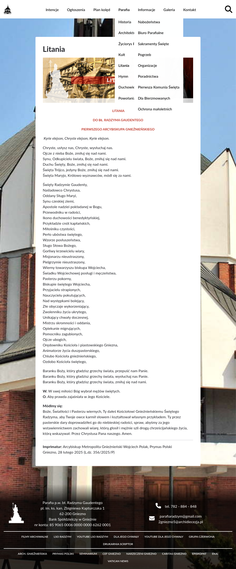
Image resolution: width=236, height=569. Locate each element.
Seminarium (88, 553)
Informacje (146, 9)
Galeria (169, 9)
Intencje (52, 9)
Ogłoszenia (76, 9)
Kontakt (189, 9)
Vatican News (118, 561)
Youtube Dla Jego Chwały (164, 536)
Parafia (124, 9)
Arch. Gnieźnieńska (32, 553)
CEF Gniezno (112, 553)
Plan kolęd (101, 9)
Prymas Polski (63, 553)
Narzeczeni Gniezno (141, 553)
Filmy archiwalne (34, 536)
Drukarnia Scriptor (118, 544)
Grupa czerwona (202, 536)
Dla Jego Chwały (126, 536)
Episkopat (199, 553)
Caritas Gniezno (174, 553)
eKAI (215, 553)
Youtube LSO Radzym (92, 536)
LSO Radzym (62, 536)
